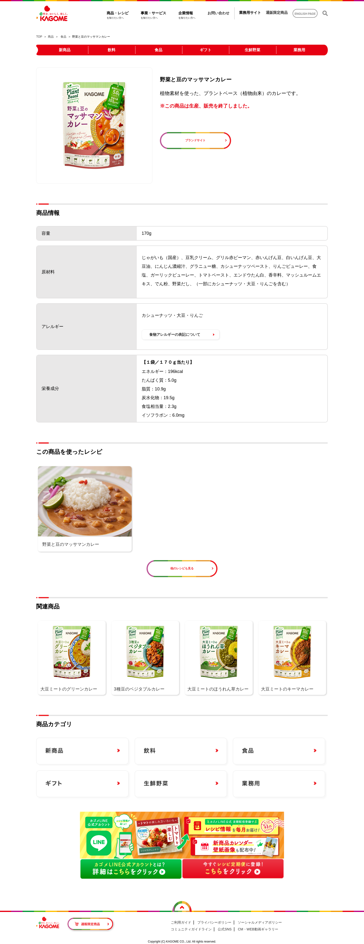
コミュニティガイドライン (191, 929)
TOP (39, 36)
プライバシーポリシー (214, 922)
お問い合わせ (218, 13)
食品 (63, 36)
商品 (51, 36)
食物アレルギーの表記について (174, 334)
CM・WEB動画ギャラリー (258, 929)
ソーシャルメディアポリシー (260, 922)
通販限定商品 (277, 12)
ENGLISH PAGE (305, 14)
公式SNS (225, 929)
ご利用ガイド (181, 922)
